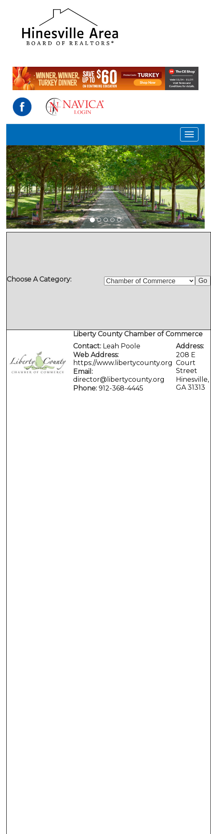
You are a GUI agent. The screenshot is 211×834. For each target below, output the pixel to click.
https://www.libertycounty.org (123, 363)
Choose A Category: (40, 279)
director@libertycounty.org (119, 379)
